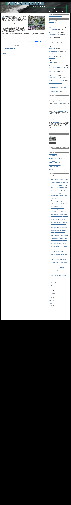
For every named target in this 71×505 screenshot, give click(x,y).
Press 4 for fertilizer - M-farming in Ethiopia (57, 267)
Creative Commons (32, 41)
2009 (51, 303)
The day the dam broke (52, 42)
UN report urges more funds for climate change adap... (59, 254)
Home (24, 55)
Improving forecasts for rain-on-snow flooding (58, 209)
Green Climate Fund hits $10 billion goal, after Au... (59, 240)
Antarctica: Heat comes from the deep (57, 251)
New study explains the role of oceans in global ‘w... (59, 248)
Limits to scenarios (52, 75)
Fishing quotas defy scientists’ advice (57, 217)
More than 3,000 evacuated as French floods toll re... (59, 273)
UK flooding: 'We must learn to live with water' (58, 232)
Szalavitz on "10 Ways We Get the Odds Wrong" (56, 80)
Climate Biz (63, 120)
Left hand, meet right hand (53, 29)
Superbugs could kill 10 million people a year (58, 225)
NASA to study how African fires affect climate (58, 219)
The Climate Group (52, 161)
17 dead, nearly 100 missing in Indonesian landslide (59, 222)
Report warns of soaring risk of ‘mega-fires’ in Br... (59, 264)
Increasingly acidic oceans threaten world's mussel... (59, 188)
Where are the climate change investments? (56, 45)
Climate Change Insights (53, 155)
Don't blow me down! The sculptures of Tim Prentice (57, 67)
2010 (51, 302)
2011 (51, 300)
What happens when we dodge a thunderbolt (56, 59)
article (56, 130)
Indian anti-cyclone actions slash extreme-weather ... (59, 238)
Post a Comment (4, 53)
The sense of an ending (53, 44)
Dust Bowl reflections (52, 48)
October (52, 280)
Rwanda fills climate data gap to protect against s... (59, 206)
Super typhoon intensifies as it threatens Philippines (59, 262)
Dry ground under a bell (53, 54)
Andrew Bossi (19, 41)
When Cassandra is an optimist (54, 34)
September (53, 282)
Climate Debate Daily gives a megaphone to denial (57, 84)
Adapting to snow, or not (53, 71)
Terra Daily (4, 16)
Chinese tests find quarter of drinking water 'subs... (59, 243)
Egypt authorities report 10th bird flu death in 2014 (59, 185)
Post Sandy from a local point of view (55, 53)
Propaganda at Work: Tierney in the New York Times (57, 87)
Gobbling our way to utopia (53, 40)
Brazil (5, 48)
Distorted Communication (53, 93)
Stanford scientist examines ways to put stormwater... (59, 216)
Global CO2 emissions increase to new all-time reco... (59, 214)
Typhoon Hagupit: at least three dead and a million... (59, 257)
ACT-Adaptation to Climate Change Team (55, 158)
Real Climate (51, 170)
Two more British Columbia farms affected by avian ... (59, 230)
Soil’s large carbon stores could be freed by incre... (59, 187)
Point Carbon (51, 169)
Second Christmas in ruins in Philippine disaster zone (59, 193)
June (52, 287)
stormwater (11, 48)
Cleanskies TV (60, 103)
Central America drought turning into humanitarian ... (59, 227)
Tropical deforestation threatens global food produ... (59, 211)
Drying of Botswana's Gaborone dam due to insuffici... (59, 246)
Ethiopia (8, 48)
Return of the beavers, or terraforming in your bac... (59, 195)
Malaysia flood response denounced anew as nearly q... (59, 182)
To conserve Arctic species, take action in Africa (58, 259)
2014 (51, 176)
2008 (51, 305)
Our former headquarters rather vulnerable (55, 65)
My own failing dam (52, 58)
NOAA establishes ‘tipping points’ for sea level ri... (58, 204)
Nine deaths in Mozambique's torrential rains (58, 184)
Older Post (44, 55)
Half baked (51, 20)
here (57, 109)
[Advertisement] (54, 313)
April (52, 290)
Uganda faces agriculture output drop (57, 201)
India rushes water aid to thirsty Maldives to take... (59, 249)
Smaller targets (51, 37)
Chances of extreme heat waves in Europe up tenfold (59, 235)
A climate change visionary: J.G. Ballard (55, 83)
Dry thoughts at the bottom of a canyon (55, 27)
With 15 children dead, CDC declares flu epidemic (59, 180)
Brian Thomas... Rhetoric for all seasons (55, 16)
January (52, 295)
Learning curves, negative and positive (55, 39)
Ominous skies (51, 62)
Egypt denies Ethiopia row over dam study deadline (59, 200)
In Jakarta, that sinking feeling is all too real (57, 196)
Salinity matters (53, 198)
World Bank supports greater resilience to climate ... (59, 190)
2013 (51, 297)
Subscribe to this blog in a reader (54, 150)
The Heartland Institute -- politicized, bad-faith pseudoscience (58, 73)
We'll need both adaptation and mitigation (55, 77)
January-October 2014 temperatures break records (59, 272)
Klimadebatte (51, 159)
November (53, 279)
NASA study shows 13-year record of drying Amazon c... (59, 233)
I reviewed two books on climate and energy (60, 122)
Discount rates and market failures (54, 51)
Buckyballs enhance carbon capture (56, 265)
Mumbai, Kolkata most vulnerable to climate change (59, 275)
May (52, 288)
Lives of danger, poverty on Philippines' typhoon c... (59, 203)
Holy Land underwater (52, 25)
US (14, 48)
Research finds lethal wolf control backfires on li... (58, 270)
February (52, 293)
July (52, 285)
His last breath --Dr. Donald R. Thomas (55, 69)
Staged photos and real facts (53, 32)
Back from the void (52, 56)
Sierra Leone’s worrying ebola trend (56, 241)
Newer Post (4, 55)
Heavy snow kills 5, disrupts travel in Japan (57, 208)
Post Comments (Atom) (10, 57)
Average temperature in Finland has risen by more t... (59, 179)
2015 (51, 175)
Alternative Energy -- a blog (53, 166)
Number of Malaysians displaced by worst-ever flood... (59, 192)
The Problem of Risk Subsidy (53, 91)
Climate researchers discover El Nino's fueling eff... (59, 256)
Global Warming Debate (53, 154)
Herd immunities (51, 22)
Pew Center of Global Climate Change (55, 165)
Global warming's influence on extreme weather (58, 224)
